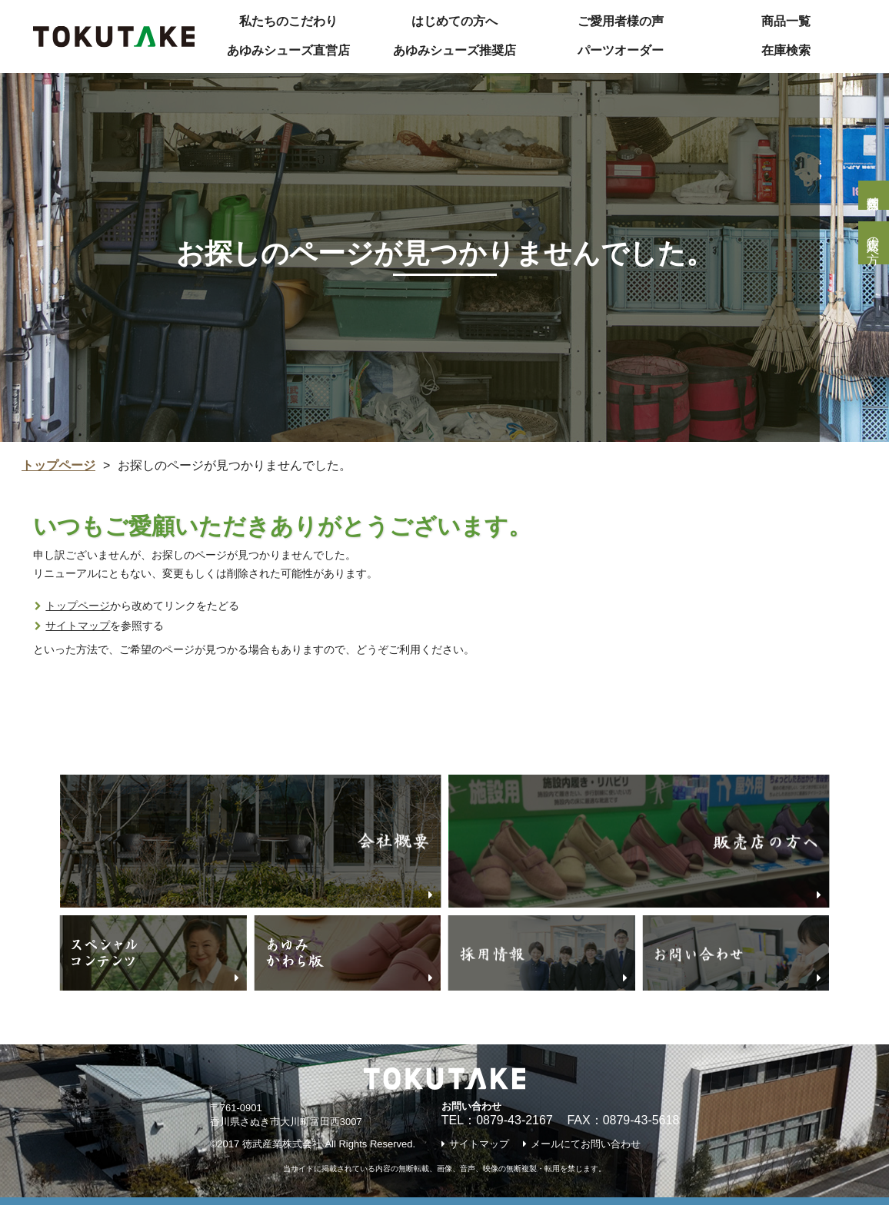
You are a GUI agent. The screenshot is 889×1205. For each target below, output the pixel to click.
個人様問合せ (873, 195)
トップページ (58, 465)
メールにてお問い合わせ (586, 1144)
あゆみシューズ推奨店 (454, 50)
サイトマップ (77, 625)
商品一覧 (786, 21)
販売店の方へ (873, 243)
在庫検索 (786, 50)
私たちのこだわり (288, 21)
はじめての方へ (454, 21)
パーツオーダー (621, 50)
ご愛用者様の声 (621, 21)
